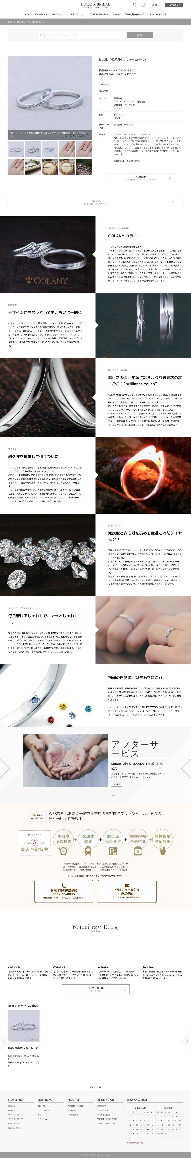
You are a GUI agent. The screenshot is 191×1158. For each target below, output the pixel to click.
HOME (11, 22)
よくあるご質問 (103, 1114)
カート (143, 5)
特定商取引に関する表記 (107, 1119)
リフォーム (42, 1119)
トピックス (42, 1114)
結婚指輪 (11, 1110)
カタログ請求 (102, 1110)
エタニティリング (15, 1119)
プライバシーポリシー (106, 1123)
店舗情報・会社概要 (76, 1106)
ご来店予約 (175, 5)
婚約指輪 (11, 1106)
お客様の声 (72, 1110)
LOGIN (155, 5)
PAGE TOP (95, 1087)
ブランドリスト (44, 1110)
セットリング (13, 1114)
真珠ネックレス (14, 1128)
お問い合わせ (73, 1114)
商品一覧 (20, 22)
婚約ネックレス (14, 1123)
